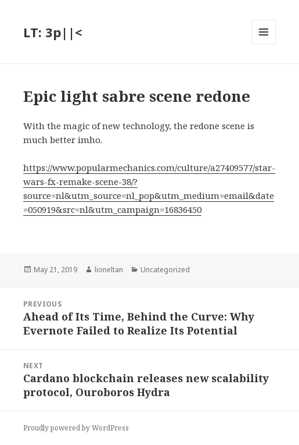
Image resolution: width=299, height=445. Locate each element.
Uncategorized (165, 270)
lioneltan (109, 270)
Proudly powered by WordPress (76, 428)
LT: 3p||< (52, 32)
